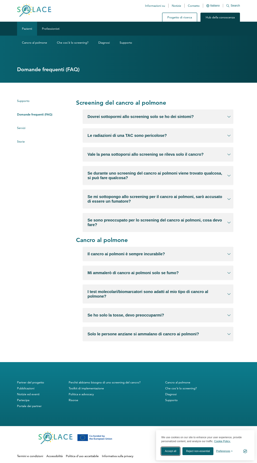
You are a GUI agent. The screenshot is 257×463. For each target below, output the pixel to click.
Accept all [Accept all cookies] (170, 451)
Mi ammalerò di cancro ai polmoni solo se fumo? (133, 273)
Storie (21, 141)
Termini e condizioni (30, 456)
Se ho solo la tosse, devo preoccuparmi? (126, 315)
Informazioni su (155, 6)
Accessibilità (54, 456)
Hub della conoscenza (220, 17)
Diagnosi (104, 42)
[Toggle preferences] (224, 451)
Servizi (21, 128)
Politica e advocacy (81, 394)
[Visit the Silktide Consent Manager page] (245, 451)
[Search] (231, 5)
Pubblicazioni (25, 388)
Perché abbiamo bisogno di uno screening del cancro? (105, 382)
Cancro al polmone (34, 42)
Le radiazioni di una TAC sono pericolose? (127, 135)
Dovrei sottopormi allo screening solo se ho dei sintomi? (141, 116)
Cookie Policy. (222, 441)
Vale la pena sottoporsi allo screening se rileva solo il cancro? (146, 154)
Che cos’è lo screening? (73, 42)
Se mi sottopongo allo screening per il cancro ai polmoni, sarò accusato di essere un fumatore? (155, 198)
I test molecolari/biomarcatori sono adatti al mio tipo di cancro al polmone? (148, 293)
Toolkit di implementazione (86, 388)
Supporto (126, 42)
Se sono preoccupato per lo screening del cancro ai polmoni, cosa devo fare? (155, 222)
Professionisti (50, 29)
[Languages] (213, 5)
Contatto (194, 6)
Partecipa (23, 400)
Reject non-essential (198, 451)
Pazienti (27, 29)
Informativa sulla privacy (117, 456)
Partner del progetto (30, 382)
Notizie (176, 6)
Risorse (73, 400)
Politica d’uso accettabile (82, 456)
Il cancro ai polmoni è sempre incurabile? (126, 254)
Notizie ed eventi (28, 394)
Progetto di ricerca (179, 17)
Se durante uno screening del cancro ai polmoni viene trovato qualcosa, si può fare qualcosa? (155, 175)
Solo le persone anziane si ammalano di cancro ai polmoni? (143, 334)
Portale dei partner (29, 406)
